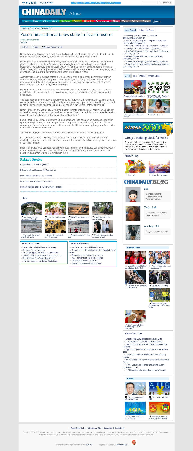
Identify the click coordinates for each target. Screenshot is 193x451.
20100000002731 (121, 445)
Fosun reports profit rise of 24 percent (36, 176)
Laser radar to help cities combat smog (39, 247)
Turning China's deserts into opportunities (143, 48)
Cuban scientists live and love (135, 96)
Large (47, 47)
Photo (115, 21)
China (35, 21)
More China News (30, 243)
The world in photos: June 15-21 (85, 261)
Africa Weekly (132, 156)
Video (125, 21)
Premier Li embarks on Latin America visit (134, 398)
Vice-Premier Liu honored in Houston (87, 258)
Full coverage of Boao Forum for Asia (134, 418)
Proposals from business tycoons (34, 164)
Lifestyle (88, 21)
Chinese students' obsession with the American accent (154, 196)
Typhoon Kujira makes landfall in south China (42, 255)
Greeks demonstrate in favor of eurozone (54, 236)
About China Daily (78, 428)
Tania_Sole (150, 207)
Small (60, 47)
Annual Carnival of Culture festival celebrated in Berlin (135, 267)
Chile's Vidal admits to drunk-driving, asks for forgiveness (134, 326)
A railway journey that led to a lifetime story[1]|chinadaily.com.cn (140, 36)
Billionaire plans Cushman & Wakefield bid (38, 170)
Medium (54, 47)
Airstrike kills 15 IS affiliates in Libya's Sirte (144, 339)
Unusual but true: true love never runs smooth (102, 236)
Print (26, 47)
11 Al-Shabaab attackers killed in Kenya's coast (146, 370)
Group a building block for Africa (146, 137)
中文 (76, 3)
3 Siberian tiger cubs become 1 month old (40, 253)
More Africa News (133, 333)
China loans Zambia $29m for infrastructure (144, 341)
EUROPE (97, 3)
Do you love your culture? (157, 232)
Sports (77, 21)
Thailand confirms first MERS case (86, 263)
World (54, 21)
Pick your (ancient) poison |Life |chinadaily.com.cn (147, 46)
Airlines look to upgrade (160, 175)
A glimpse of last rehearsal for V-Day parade (136, 286)
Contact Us (108, 428)
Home (26, 21)
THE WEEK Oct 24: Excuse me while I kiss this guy (159, 97)
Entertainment (102, 21)
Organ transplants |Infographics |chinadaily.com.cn (147, 61)
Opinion (135, 21)
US (90, 3)
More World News (79, 243)
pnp (146, 188)
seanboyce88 (151, 226)
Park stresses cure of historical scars (87, 247)
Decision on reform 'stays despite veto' (39, 258)
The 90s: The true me (155, 115)
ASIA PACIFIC (110, 3)
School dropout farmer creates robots (101, 218)
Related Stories (31, 159)
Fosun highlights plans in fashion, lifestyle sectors (41, 187)
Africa (45, 21)
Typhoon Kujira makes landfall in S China (30, 236)
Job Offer (118, 428)
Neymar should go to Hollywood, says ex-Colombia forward (159, 305)
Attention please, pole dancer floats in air (40, 261)
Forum (146, 21)
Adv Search (167, 3)
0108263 (89, 445)
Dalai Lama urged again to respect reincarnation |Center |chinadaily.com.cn (145, 42)
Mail (36, 47)
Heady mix (131, 175)
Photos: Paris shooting (160, 286)
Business (65, 21)
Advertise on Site (94, 428)
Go (159, 3)
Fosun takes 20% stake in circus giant (36, 181)
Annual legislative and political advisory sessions (158, 418)
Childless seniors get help (34, 250)
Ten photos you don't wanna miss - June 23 (29, 218)
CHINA (83, 3)
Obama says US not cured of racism (87, 255)
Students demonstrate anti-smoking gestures (160, 267)
